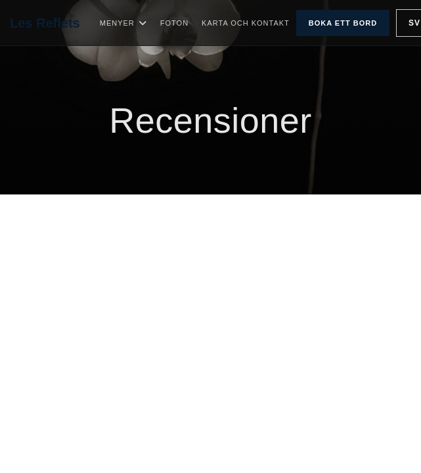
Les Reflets (45, 23)
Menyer (123, 23)
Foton (174, 23)
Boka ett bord (343, 23)
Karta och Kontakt (246, 23)
